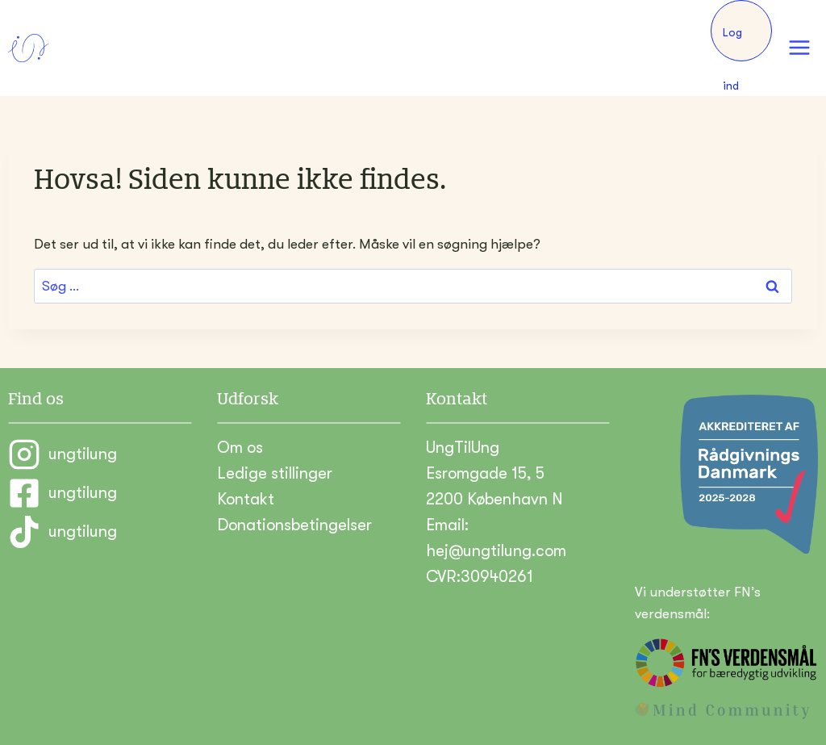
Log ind (732, 43)
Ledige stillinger (274, 473)
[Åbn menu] (799, 48)
